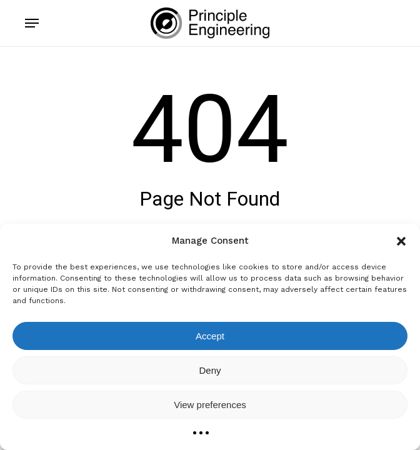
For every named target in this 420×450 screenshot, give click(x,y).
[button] (401, 241)
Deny (210, 370)
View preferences (210, 404)
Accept (210, 336)
